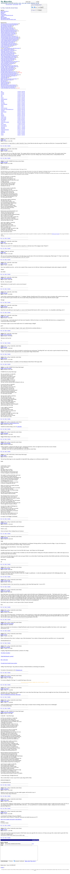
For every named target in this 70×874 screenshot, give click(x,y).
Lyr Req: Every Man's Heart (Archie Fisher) (8, 75)
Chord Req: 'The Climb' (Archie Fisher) (7, 28)
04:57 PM (23, 108)
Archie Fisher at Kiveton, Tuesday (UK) (7, 52)
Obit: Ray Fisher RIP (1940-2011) (6, 54)
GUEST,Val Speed (4, 108)
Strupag (2, 105)
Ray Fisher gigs (3, 80)
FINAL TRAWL (3, 14)
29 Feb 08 (19, 110)
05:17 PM (23, 123)
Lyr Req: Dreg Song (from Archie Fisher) (8, 59)
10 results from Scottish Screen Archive (9, 663)
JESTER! (2, 92)
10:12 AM (23, 96)
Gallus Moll (3, 128)
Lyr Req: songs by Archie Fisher (6, 46)
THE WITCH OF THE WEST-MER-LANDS (8, 19)
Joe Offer (6, 162)
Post (1, 145)
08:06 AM (23, 111)
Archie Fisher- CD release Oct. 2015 (7, 51)
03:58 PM (23, 128)
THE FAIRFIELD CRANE (5, 18)
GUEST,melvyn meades (5, 122)
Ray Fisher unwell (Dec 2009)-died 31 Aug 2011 (9, 72)
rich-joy (2, 133)
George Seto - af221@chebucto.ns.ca (7, 109)
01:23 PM (23, 132)
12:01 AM (23, 110)
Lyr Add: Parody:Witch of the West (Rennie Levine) (9, 39)
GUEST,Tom (3, 120)
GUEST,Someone (4, 125)
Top (3, 145)
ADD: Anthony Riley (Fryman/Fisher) (7, 69)
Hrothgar (2, 101)
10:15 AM (23, 106)
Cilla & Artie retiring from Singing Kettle (8, 58)
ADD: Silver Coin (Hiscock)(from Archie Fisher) (9, 55)
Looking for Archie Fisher (5, 82)
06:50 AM (23, 92)
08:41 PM (23, 109)
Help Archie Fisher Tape (5, 81)
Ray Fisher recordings (4, 47)
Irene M (2, 114)
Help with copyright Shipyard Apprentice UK (8, 29)
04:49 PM (23, 122)
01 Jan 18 (19, 129)
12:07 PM (23, 134)
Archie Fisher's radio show (5, 76)
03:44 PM (23, 102)
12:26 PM (23, 127)
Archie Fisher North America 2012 (6, 60)
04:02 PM (23, 97)
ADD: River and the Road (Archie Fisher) (8, 31)
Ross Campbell (3, 119)
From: (2, 139)
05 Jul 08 (19, 116)
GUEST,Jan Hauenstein (5, 129)
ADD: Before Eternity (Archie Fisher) (7, 27)
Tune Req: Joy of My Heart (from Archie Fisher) (9, 85)
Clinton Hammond (4, 99)
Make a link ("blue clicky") (30, 864)
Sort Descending (15, 4)
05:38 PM (23, 100)
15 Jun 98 (19, 95)
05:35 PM (23, 133)
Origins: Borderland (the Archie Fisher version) (12, 48)
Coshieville (19, 426)
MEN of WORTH (4, 17)
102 (13, 54)
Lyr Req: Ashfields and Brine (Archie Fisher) (8, 41)
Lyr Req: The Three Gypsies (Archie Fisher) (8, 43)
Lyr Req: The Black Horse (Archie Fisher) (8, 45)
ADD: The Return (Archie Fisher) (6, 25)
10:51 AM (23, 125)
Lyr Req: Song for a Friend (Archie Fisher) (8, 53)
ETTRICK (2, 13)
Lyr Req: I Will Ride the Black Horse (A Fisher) (9, 57)
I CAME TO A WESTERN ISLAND (7, 15)
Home (20, 4)
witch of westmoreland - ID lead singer (7, 63)
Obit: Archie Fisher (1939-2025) (6, 26)
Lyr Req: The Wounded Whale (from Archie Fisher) (9, 61)
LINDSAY (2, 16)
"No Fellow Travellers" (5, 652)
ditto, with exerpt (4, 659)
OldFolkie (2, 115)
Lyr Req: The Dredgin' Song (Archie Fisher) (8, 87)
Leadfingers (3, 130)
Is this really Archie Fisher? (5, 64)
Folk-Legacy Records (55, 233)
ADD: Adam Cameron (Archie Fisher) (7, 42)
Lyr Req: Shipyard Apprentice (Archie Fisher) (8, 56)
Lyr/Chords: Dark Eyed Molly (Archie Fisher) (8, 35)
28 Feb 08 (19, 108)
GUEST (2, 97)
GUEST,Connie (3, 116)
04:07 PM (23, 99)
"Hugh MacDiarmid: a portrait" (7, 656)
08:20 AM (23, 115)
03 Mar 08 (19, 115)
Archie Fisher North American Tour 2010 (8, 68)
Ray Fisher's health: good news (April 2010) (8, 71)
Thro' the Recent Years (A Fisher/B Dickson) (8, 84)
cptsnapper (2, 110)
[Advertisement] (39, 21)
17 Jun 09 (19, 123)
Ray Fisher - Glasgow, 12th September (7, 67)
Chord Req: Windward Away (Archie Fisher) (8, 32)
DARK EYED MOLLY (5, 11)
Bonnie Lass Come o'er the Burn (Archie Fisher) (9, 78)
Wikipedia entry (19, 670)
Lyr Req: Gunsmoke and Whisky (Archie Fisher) (9, 40)
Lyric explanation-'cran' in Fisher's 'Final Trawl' (9, 24)
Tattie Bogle (3, 127)
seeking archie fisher (4, 83)
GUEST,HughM (3, 111)
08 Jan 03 (19, 101)
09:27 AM (23, 95)
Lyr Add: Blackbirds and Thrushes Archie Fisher (9, 44)
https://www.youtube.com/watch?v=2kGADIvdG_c (11, 819)
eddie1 (2, 113)
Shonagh (2, 100)
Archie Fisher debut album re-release (7, 49)
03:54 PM (23, 104)
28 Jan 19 (19, 134)
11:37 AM (23, 129)
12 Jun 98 (19, 91)
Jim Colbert (3, 102)
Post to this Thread (9, 4)
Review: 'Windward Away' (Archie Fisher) (8, 50)
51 (15, 50)
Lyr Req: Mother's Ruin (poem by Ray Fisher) (8, 65)
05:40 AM (23, 116)
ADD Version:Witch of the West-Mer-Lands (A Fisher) (10, 74)
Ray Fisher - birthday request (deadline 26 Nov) (9, 66)
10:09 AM (23, 105)
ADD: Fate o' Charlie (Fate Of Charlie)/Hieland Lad (9, 23)
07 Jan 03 (19, 97)
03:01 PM (23, 91)
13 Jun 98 (19, 92)
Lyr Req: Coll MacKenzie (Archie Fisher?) (8, 62)
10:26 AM (23, 114)
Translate (8, 145)
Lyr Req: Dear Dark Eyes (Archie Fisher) (8, 86)
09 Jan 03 (19, 105)
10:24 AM (23, 118)
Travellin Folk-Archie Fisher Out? (6, 70)
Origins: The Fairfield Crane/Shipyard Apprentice (9, 30)
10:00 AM (23, 113)
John (2, 91)
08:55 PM (23, 120)
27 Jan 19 (19, 130)
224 (18, 72)
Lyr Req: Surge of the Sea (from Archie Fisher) (8, 73)
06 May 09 (19, 122)
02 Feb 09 (19, 120)
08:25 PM (23, 119)
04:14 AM (23, 130)
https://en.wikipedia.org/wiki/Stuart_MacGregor (11, 694)
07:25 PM (23, 124)
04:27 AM (23, 101)
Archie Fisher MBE (4, 77)
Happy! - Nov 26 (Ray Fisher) (6, 79)
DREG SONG (3, 12)
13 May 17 (19, 125)
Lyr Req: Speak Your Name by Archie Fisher (8, 33)
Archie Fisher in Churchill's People (6, 34)
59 (17, 66)
